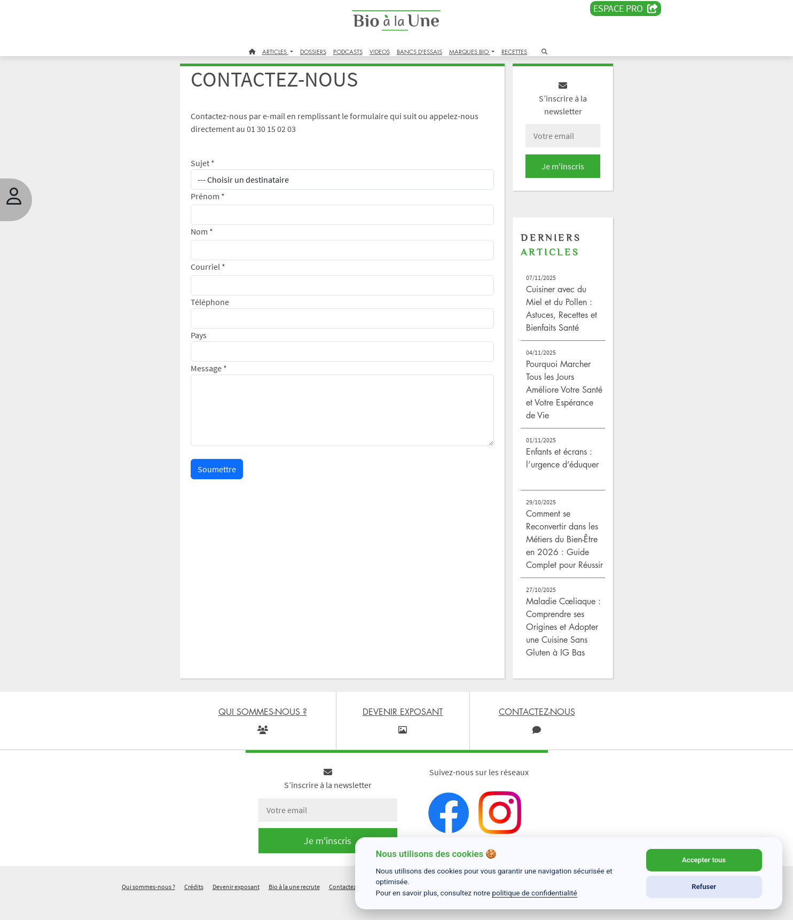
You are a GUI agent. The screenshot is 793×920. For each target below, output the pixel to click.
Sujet (214, 168)
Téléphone (221, 307)
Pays (210, 341)
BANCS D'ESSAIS (419, 52)
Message (220, 374)
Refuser (704, 887)
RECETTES (514, 52)
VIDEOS (380, 52)
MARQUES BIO (469, 52)
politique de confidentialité (534, 892)
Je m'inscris (554, 172)
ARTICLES (275, 52)
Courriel (219, 272)
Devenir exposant (236, 906)
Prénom (219, 202)
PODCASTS (348, 52)
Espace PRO (625, 8)
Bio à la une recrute (294, 906)
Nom (213, 237)
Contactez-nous (350, 906)
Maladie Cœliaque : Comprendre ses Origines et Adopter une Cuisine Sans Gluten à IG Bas (557, 645)
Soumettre (228, 475)
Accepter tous (704, 860)
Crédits (193, 906)
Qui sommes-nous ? (148, 906)
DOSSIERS (313, 52)
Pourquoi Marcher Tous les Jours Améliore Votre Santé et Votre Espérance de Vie (553, 395)
